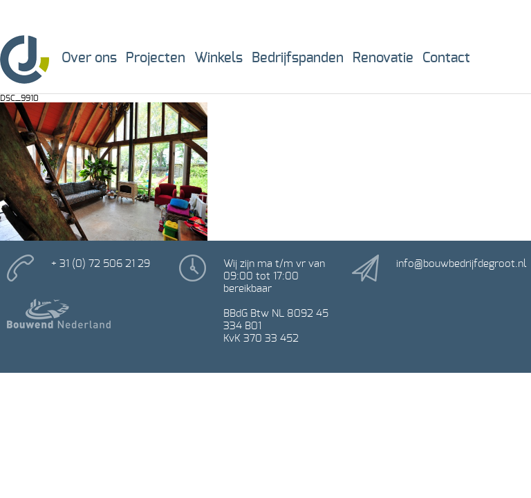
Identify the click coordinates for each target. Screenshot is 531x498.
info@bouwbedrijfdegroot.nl (461, 264)
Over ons (89, 58)
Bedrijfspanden (298, 58)
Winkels (218, 58)
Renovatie (383, 58)
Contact (446, 58)
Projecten (155, 58)
